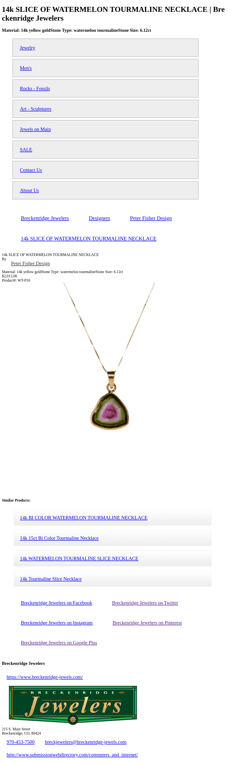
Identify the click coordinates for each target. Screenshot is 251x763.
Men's (26, 68)
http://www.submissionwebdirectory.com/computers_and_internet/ (72, 754)
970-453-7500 (21, 742)
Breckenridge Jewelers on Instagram (57, 622)
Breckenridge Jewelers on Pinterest (147, 622)
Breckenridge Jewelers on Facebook (56, 602)
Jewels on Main (35, 129)
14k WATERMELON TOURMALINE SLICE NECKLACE (79, 558)
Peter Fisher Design (30, 263)
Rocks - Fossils (35, 88)
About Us (29, 190)
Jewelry (27, 47)
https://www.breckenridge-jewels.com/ (45, 677)
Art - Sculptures (35, 108)
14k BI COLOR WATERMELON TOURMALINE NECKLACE (84, 517)
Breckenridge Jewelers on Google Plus (59, 642)
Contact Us (31, 170)
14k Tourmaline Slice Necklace (51, 578)
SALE (26, 149)
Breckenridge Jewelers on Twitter (145, 602)
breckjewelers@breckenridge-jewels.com (85, 742)
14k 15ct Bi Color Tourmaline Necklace (59, 538)
